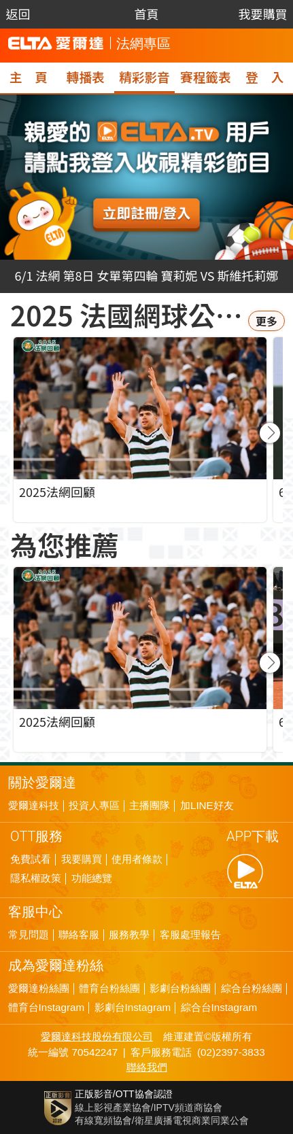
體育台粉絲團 (109, 988)
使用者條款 (136, 859)
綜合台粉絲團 (251, 988)
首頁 (146, 13)
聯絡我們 (146, 1067)
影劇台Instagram (132, 1007)
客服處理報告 (190, 934)
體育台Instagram (46, 1007)
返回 (18, 13)
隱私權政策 (35, 878)
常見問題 (28, 934)
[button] (270, 433)
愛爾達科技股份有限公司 (97, 1036)
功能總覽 (91, 878)
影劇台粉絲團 (180, 988)
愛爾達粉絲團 (38, 988)
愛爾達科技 (33, 805)
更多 (266, 321)
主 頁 (29, 76)
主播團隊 (149, 805)
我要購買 (262, 13)
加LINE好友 (207, 805)
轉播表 (85, 76)
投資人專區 (94, 805)
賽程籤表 (205, 76)
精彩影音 (143, 76)
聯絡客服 (78, 934)
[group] (140, 659)
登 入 (264, 76)
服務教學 (129, 934)
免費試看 (30, 859)
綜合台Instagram (219, 1007)
